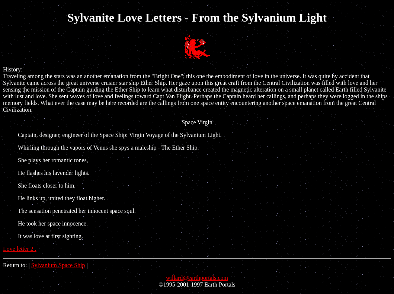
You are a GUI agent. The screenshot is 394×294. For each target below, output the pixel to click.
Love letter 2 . (19, 249)
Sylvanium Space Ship (58, 265)
